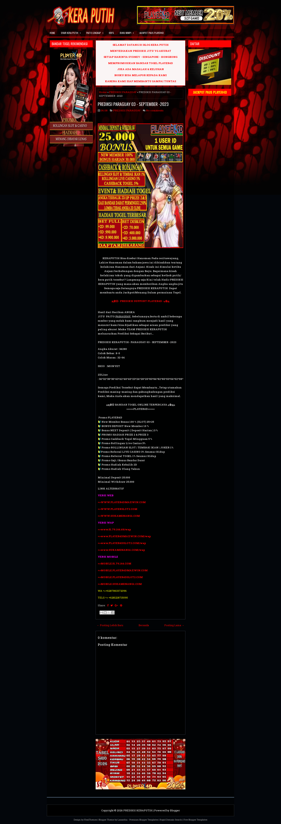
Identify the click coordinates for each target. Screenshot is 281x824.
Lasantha (122, 819)
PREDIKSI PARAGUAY (122, 92)
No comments (155, 110)
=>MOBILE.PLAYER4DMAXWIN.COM (123, 570)
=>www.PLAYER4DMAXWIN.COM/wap (124, 536)
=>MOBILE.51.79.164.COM (114, 563)
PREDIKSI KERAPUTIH (137, 810)
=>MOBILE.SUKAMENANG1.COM (120, 584)
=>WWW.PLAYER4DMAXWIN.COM (122, 502)
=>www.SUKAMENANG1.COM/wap (121, 550)
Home (52, 32)
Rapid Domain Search (171, 819)
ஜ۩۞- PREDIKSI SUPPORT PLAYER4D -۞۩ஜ (140, 301)
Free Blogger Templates (195, 819)
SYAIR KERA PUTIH (72, 31)
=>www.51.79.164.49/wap (114, 529)
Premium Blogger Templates (143, 819)
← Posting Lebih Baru (110, 625)
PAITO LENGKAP (96, 31)
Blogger (175, 810)
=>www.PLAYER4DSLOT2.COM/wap (122, 543)
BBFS (111, 32)
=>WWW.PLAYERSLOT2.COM (117, 509)
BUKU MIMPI (128, 31)
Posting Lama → (174, 625)
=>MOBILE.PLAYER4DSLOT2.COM (120, 577)
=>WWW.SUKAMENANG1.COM (119, 516)
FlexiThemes (90, 819)
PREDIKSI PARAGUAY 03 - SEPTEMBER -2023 (133, 104)
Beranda (144, 625)
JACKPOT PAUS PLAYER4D (151, 32)
